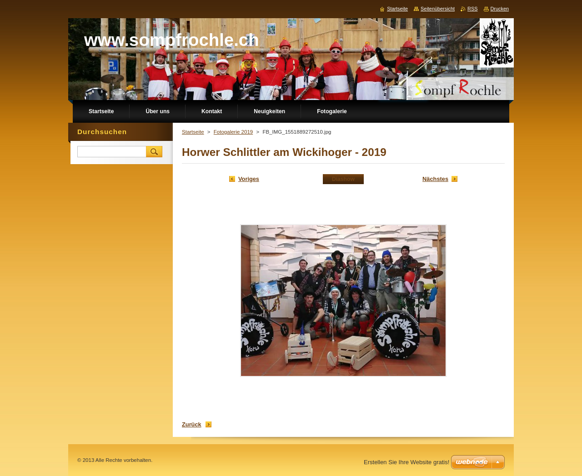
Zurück (191, 424)
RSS (472, 8)
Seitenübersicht (438, 8)
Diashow (343, 179)
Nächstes (435, 178)
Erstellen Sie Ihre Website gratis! (406, 462)
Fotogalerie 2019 (233, 132)
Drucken (500, 8)
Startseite (193, 132)
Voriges (248, 178)
